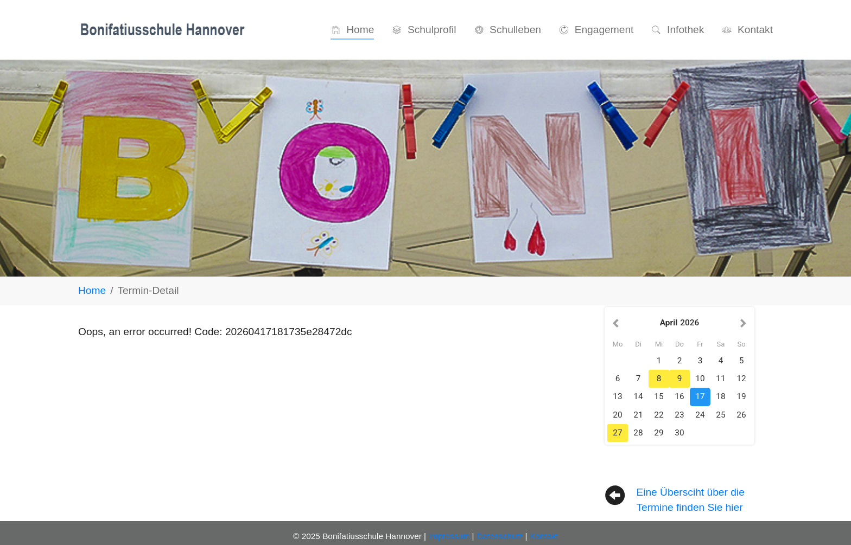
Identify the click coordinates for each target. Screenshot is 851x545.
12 (741, 378)
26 (741, 415)
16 (679, 396)
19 (741, 396)
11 (720, 378)
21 (638, 415)
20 (617, 415)
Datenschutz (500, 536)
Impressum (448, 536)
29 (658, 433)
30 (679, 433)
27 (617, 433)
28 (638, 433)
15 (658, 396)
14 (638, 396)
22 (658, 415)
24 (699, 415)
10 (699, 378)
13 (617, 396)
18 (720, 396)
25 (720, 415)
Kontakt (544, 536)
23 (679, 415)
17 (699, 396)
